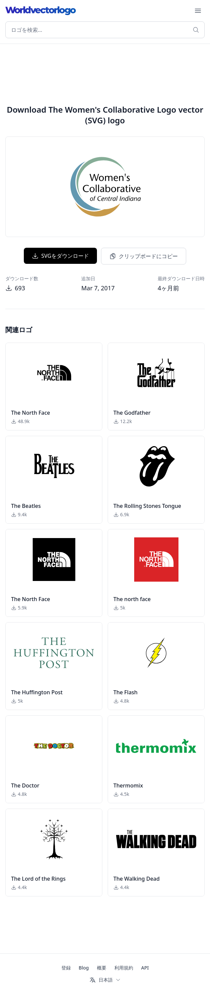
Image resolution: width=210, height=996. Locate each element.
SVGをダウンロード (60, 255)
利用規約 (123, 967)
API (145, 967)
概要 (101, 967)
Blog (84, 967)
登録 (66, 967)
